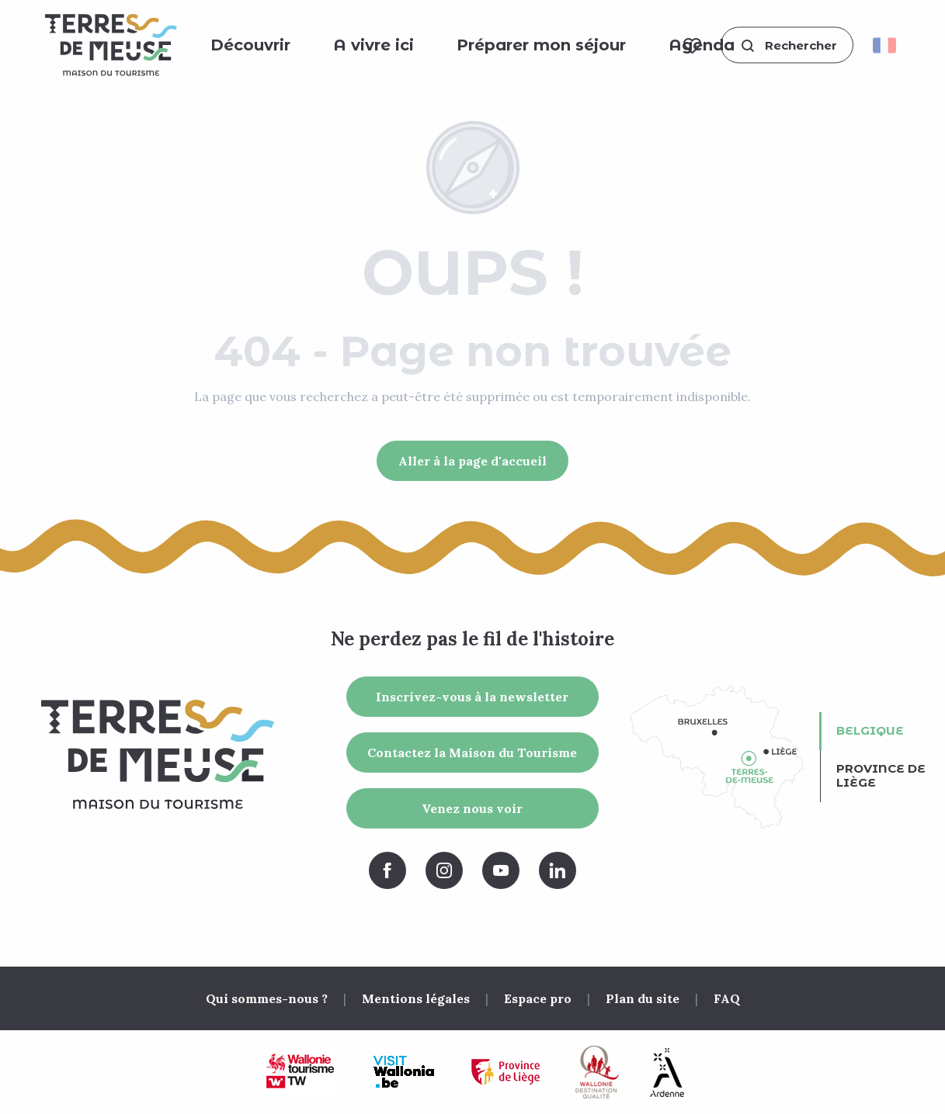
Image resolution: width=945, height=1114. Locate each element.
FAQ (727, 998)
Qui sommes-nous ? (267, 998)
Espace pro (538, 998)
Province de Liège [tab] (881, 776)
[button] (787, 45)
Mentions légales (416, 998)
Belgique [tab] (870, 730)
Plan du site (642, 998)
